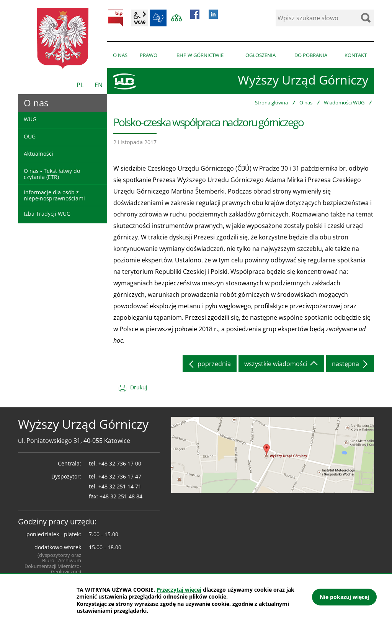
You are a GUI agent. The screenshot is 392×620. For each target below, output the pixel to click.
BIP (115, 18)
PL (80, 85)
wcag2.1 (139, 18)
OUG (30, 136)
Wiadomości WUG (344, 102)
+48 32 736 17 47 (119, 476)
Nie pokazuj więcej (344, 596)
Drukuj (138, 387)
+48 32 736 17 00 (119, 463)
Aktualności (38, 153)
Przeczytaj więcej (179, 589)
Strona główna (271, 102)
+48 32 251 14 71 (119, 486)
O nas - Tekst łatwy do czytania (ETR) (52, 173)
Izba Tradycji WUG (47, 213)
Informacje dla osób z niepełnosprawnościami (54, 195)
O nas (305, 102)
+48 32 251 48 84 (121, 496)
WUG (30, 119)
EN (99, 85)
